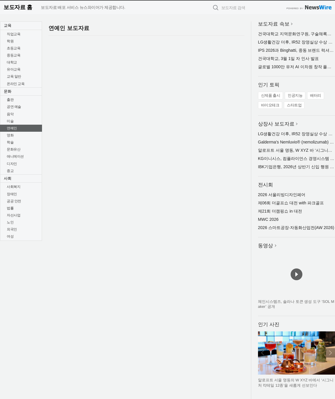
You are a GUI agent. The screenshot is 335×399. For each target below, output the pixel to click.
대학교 (12, 62)
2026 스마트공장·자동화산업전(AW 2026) (296, 227)
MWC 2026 (268, 219)
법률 (10, 208)
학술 (10, 142)
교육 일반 (14, 76)
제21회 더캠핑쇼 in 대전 (280, 211)
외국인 (12, 229)
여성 (10, 236)
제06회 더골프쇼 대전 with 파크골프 (291, 203)
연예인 (12, 128)
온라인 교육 (15, 84)
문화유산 (13, 149)
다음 (330, 353)
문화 (7, 91)
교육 (7, 25)
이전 (262, 353)
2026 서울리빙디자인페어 (281, 194)
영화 (10, 135)
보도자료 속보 (273, 24)
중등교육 (13, 55)
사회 (7, 178)
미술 (10, 121)
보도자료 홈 (18, 7)
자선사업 (13, 215)
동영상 (265, 245)
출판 (10, 100)
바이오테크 (270, 105)
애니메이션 (15, 156)
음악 (10, 114)
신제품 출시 (270, 95)
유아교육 (13, 69)
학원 (10, 41)
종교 (10, 171)
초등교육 (13, 48)
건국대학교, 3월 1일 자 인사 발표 (288, 58)
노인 (10, 222)
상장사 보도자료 (276, 124)
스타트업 (294, 105)
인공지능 (295, 95)
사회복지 (13, 187)
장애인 (12, 194)
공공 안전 (14, 201)
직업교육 (13, 34)
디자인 (12, 164)
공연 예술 (14, 107)
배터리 (315, 95)
